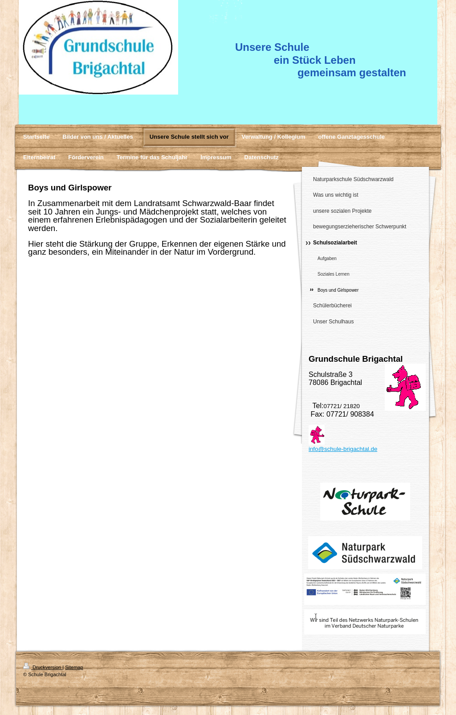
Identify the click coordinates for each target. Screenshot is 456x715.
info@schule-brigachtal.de (343, 449)
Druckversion (42, 667)
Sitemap (74, 667)
